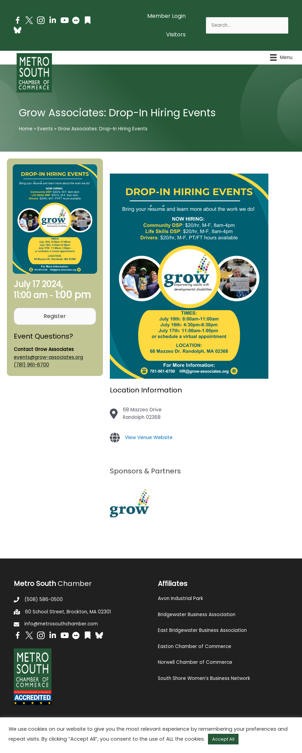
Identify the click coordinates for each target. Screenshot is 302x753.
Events (45, 129)
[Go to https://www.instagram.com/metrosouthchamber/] (41, 21)
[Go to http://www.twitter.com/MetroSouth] (29, 20)
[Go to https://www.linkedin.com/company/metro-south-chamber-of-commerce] (52, 21)
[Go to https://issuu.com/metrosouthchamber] (87, 21)
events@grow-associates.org (48, 357)
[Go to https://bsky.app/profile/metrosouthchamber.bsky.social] (17, 30)
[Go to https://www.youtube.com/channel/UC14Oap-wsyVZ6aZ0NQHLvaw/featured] (64, 21)
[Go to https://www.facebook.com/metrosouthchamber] (17, 21)
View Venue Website (149, 437)
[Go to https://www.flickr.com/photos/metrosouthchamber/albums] (76, 21)
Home (26, 129)
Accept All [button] (223, 739)
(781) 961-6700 (31, 365)
